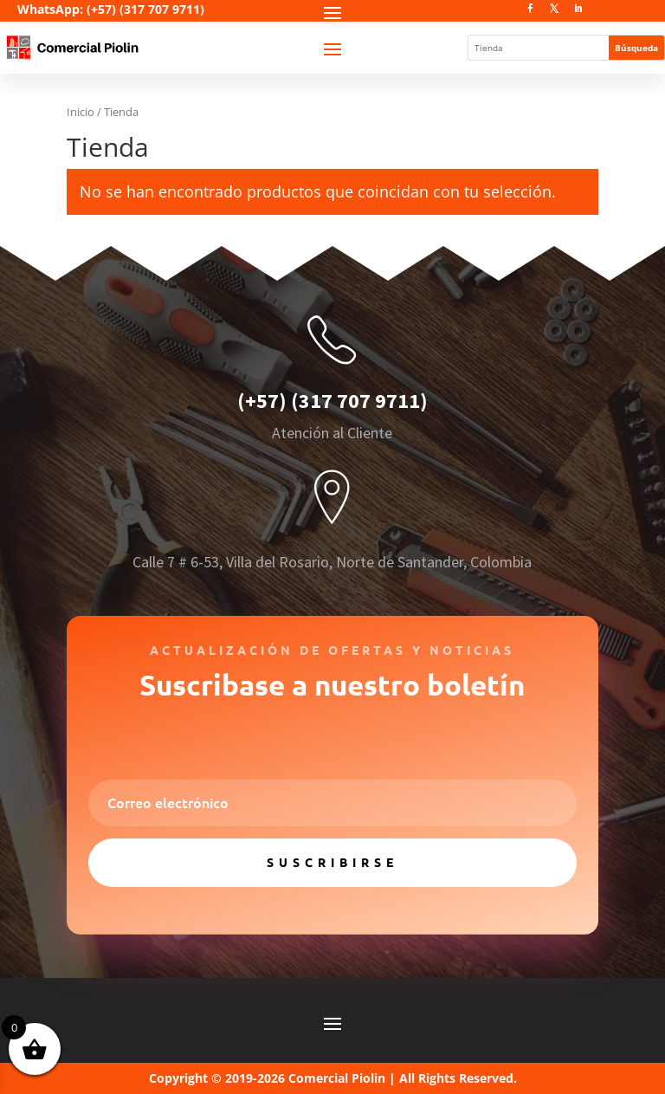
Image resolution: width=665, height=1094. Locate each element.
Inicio (80, 112)
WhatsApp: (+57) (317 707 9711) (110, 9)
